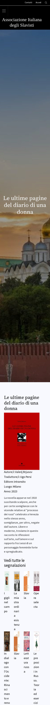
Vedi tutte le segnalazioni (15, 563)
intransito (20, 481)
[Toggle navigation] (4, 11)
